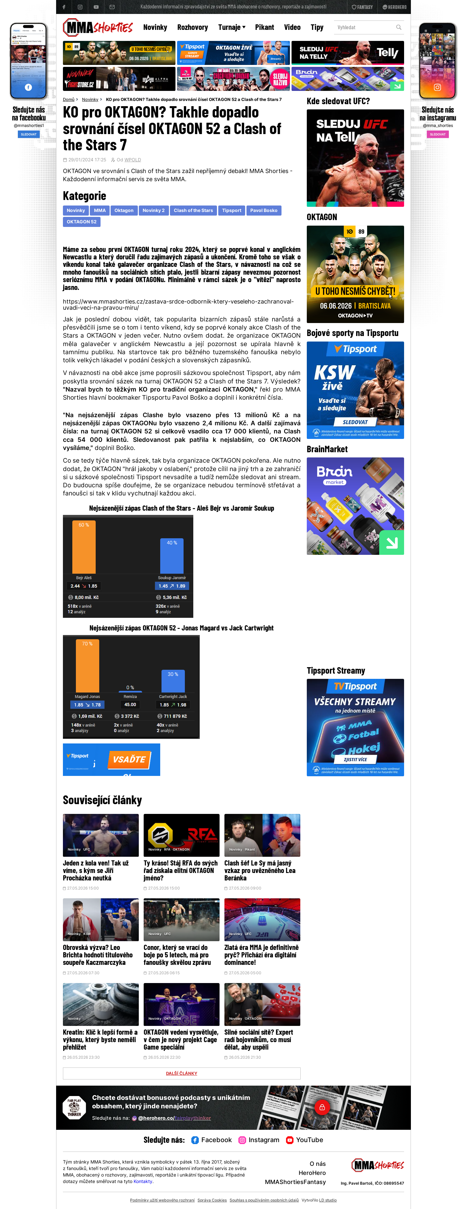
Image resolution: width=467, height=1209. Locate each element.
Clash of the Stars (193, 211)
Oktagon (124, 211)
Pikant (264, 28)
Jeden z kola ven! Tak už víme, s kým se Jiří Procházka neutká (96, 871)
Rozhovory (192, 28)
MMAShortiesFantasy (295, 1182)
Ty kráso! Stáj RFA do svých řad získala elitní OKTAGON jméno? (181, 871)
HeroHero (312, 1173)
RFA (167, 850)
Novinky (155, 28)
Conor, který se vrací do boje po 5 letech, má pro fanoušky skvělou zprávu (177, 955)
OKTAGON (181, 850)
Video (292, 28)
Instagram (259, 1140)
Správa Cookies (212, 1201)
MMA (100, 211)
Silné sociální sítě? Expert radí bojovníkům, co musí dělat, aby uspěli (258, 1040)
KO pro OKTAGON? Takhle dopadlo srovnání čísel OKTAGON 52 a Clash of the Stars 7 (194, 100)
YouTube (305, 1140)
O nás (318, 1164)
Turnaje (231, 28)
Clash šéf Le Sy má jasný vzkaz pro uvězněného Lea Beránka (259, 871)
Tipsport (231, 211)
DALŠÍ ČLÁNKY (181, 1074)
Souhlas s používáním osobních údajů (264, 1201)
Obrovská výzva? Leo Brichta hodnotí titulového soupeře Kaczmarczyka (98, 955)
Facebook (211, 1140)
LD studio (328, 1201)
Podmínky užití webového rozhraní (162, 1201)
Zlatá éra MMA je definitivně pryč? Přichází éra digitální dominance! (261, 955)
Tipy (317, 28)
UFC (86, 850)
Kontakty (143, 1181)
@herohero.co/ (171, 1118)
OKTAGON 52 (82, 222)
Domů (69, 100)
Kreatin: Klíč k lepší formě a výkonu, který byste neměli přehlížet (100, 1040)
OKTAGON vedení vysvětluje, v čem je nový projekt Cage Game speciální (181, 1040)
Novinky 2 (154, 211)
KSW (87, 934)
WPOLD (133, 160)
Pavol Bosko (264, 211)
